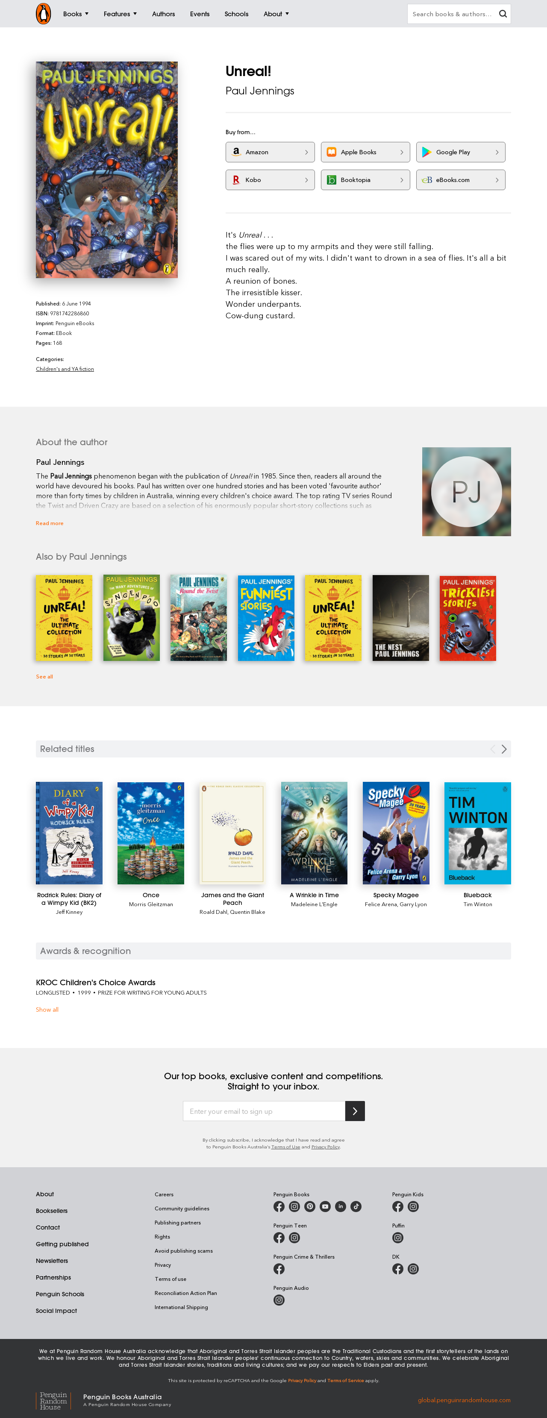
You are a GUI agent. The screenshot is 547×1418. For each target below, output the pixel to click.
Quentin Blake (247, 911)
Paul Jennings (260, 90)
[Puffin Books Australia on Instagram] (397, 1237)
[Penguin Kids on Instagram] (413, 1206)
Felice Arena (381, 904)
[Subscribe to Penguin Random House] (355, 1111)
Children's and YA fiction (65, 369)
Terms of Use (285, 1146)
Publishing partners (178, 1222)
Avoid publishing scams (184, 1250)
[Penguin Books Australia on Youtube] (325, 1206)
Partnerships (53, 1277)
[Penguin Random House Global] (59, 1399)
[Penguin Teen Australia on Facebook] (279, 1237)
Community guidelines (182, 1208)
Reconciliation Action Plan (186, 1293)
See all (44, 676)
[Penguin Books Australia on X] (309, 1206)
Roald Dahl (213, 911)
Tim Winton (478, 904)
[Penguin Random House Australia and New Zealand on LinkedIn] (340, 1206)
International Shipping (181, 1307)
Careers (164, 1194)
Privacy (163, 1264)
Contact (48, 1227)
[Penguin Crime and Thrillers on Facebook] (279, 1268)
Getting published (62, 1244)
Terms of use (170, 1279)
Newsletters (52, 1261)
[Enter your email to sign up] (264, 1111)
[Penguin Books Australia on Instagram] (294, 1206)
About (45, 1194)
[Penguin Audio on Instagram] (279, 1300)
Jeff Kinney (69, 911)
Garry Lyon (413, 904)
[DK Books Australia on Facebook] (397, 1268)
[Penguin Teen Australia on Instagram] (294, 1237)
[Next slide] (504, 749)
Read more (50, 523)
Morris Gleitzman (151, 904)
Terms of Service (345, 1380)
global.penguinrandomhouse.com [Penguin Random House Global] (464, 1399)
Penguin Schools (60, 1294)
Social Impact (56, 1311)
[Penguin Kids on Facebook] (397, 1206)
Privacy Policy (326, 1146)
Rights (162, 1236)
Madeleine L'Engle (314, 904)
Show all (47, 1009)
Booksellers (52, 1211)
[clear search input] (503, 15)
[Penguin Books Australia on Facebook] (279, 1206)
